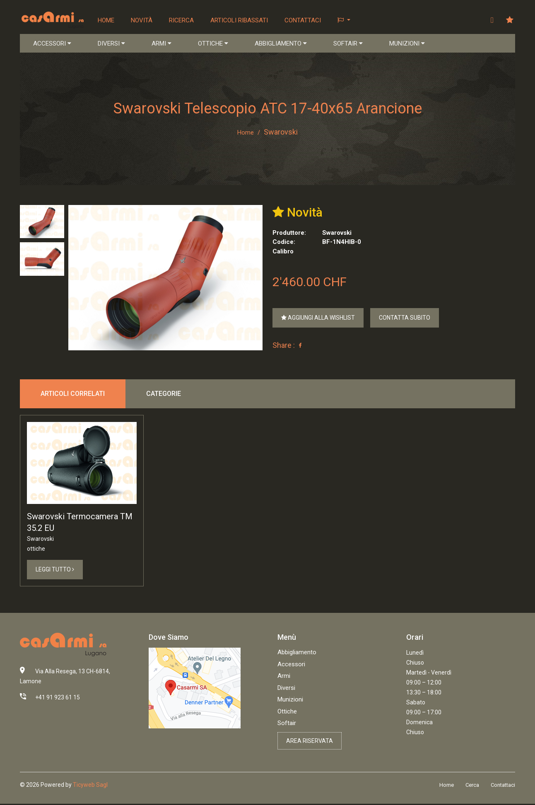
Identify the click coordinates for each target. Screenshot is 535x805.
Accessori (291, 666)
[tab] (42, 222)
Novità (142, 20)
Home (107, 20)
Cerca (472, 787)
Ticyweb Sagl (90, 786)
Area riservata (309, 742)
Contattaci (303, 20)
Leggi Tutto (55, 571)
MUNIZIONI (407, 44)
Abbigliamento (296, 654)
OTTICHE (213, 44)
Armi (283, 678)
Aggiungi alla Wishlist (318, 318)
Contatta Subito (404, 318)
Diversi (286, 689)
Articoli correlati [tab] (73, 394)
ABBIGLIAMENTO (281, 44)
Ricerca (182, 20)
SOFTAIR (348, 44)
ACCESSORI (52, 44)
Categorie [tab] (163, 394)
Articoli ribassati (240, 20)
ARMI (161, 44)
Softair (286, 725)
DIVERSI (111, 44)
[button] (344, 20)
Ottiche (287, 713)
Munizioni (290, 701)
